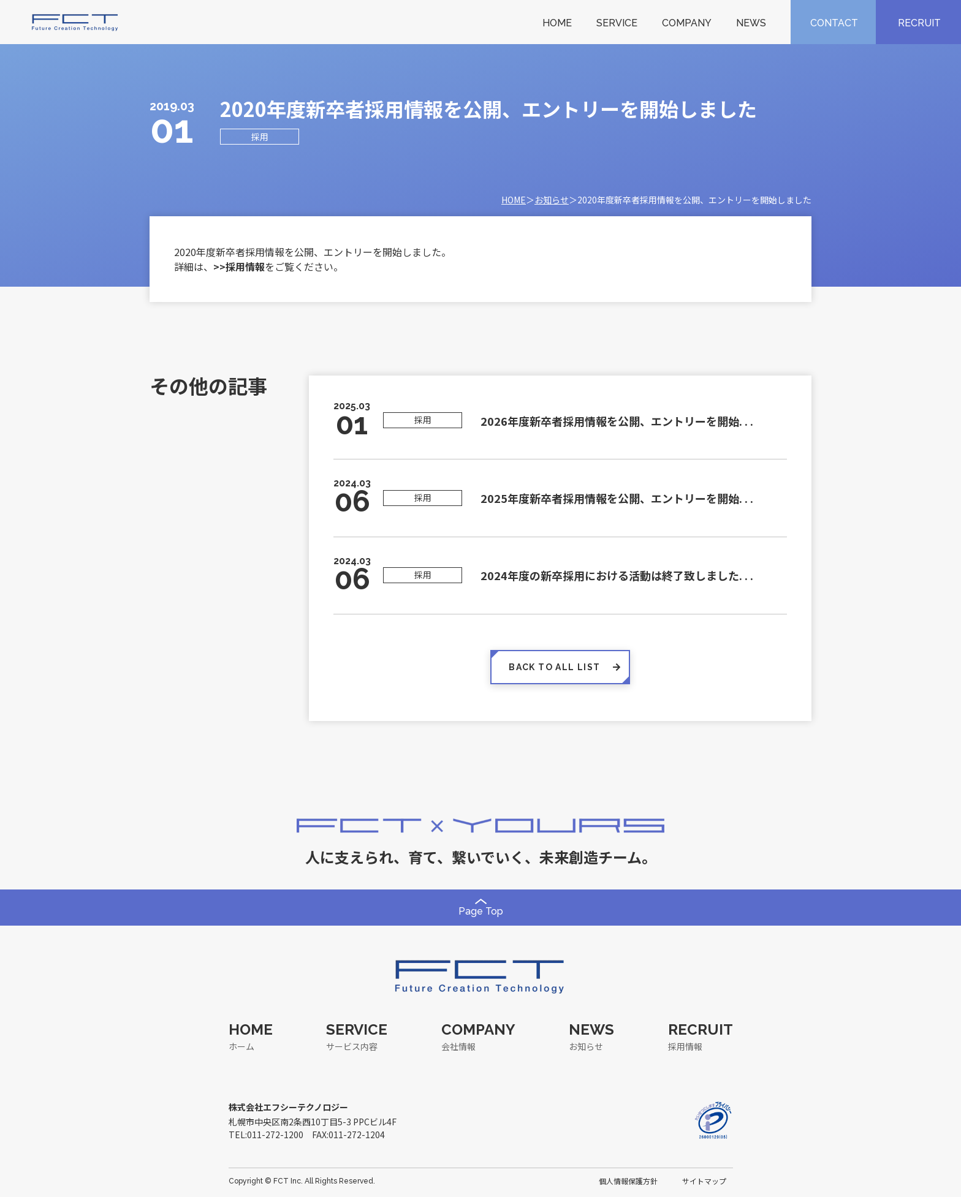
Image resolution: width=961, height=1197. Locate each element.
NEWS (751, 23)
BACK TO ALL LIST (560, 667)
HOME (557, 23)
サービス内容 (352, 1046)
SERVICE (616, 23)
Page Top (480, 908)
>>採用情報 (239, 266)
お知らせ (551, 200)
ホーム (241, 1046)
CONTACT (834, 23)
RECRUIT (919, 23)
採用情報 (685, 1046)
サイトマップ (704, 1181)
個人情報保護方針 (628, 1181)
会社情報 (458, 1046)
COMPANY (687, 23)
